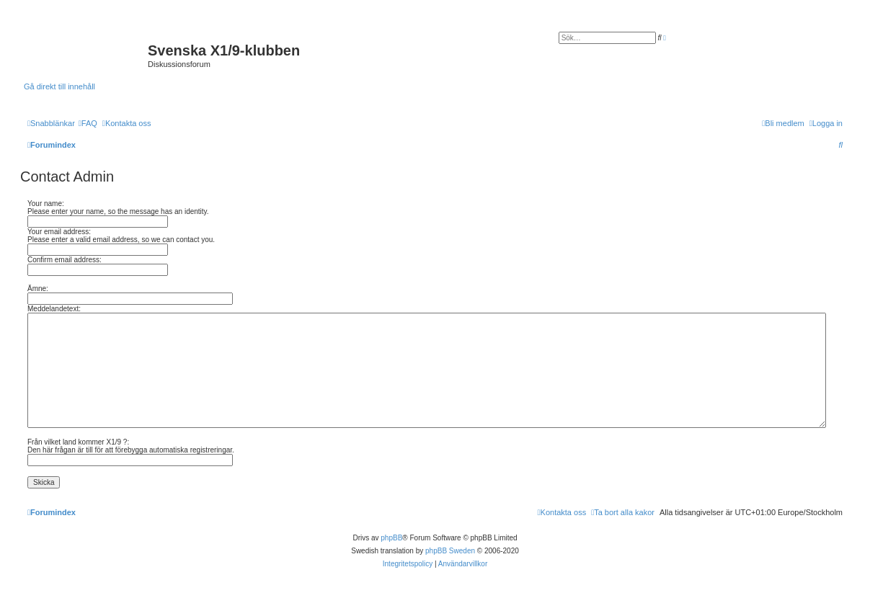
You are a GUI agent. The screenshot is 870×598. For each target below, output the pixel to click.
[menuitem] (88, 123)
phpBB (391, 538)
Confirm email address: (64, 260)
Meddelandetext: (54, 309)
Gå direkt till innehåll (59, 86)
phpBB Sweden (450, 551)
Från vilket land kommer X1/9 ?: (78, 442)
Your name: (45, 203)
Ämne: (37, 289)
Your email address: (59, 232)
